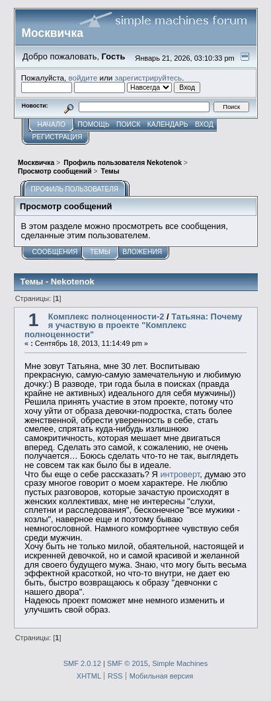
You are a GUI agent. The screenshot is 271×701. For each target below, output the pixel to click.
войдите (82, 77)
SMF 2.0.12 (82, 663)
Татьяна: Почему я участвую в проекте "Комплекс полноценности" (133, 325)
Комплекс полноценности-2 (106, 316)
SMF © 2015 (127, 663)
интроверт (180, 474)
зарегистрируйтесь (148, 77)
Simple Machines (180, 663)
